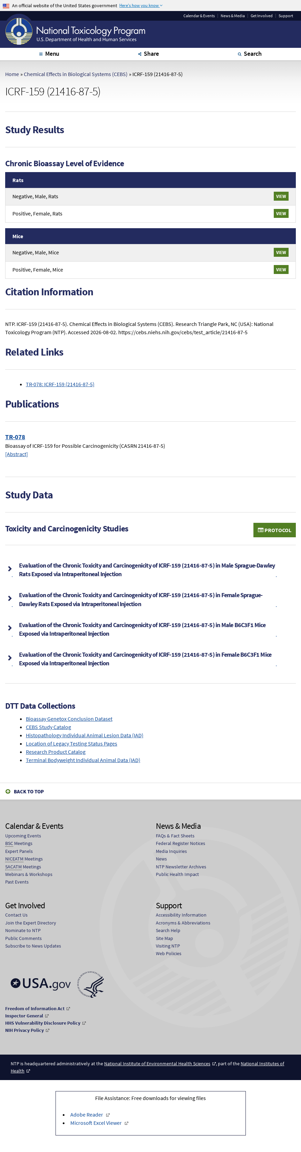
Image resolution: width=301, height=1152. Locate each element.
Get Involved (262, 16)
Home (12, 74)
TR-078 (15, 437)
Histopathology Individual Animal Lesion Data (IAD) (84, 735)
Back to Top (29, 791)
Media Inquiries (171, 851)
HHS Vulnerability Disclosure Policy (42, 1023)
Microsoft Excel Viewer (96, 1122)
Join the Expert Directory (30, 923)
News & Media (233, 16)
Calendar (199, 16)
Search (253, 53)
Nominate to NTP (23, 930)
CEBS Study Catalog (48, 726)
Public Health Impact (177, 874)
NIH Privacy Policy (24, 1030)
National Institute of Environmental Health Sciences (157, 1063)
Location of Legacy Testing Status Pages (71, 743)
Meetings (18, 843)
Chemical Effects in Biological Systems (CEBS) (76, 74)
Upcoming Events (23, 836)
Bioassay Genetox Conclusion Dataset (69, 718)
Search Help (168, 930)
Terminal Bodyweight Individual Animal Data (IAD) (83, 760)
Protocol (274, 530)
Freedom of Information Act (34, 1008)
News (161, 859)
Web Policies (168, 953)
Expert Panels (19, 851)
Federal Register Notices (180, 843)
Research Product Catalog (56, 751)
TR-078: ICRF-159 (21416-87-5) (60, 384)
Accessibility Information (181, 915)
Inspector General (24, 1016)
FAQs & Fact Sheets (175, 836)
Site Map (164, 938)
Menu (52, 53)
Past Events (17, 882)
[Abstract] (16, 454)
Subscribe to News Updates (33, 946)
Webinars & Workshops (28, 874)
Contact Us (16, 915)
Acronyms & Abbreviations (183, 923)
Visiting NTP (168, 946)
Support (286, 16)
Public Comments (23, 938)
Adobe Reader (87, 1114)
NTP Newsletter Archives (181, 867)
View (281, 196)
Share (151, 53)
